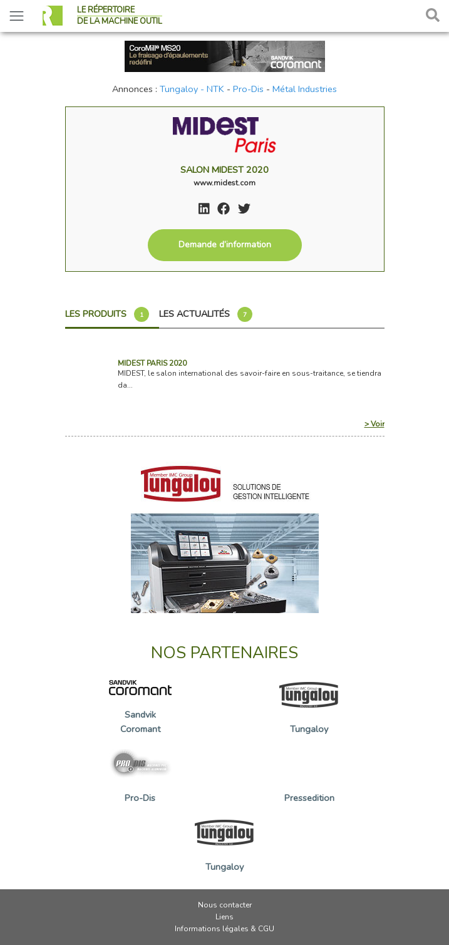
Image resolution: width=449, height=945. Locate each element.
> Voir (374, 424)
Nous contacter (225, 905)
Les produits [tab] (107, 314)
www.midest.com (224, 183)
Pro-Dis (248, 89)
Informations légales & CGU (224, 929)
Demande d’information (224, 244)
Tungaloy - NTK (192, 89)
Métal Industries (304, 89)
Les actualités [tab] (205, 314)
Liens (224, 917)
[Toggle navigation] (16, 16)
